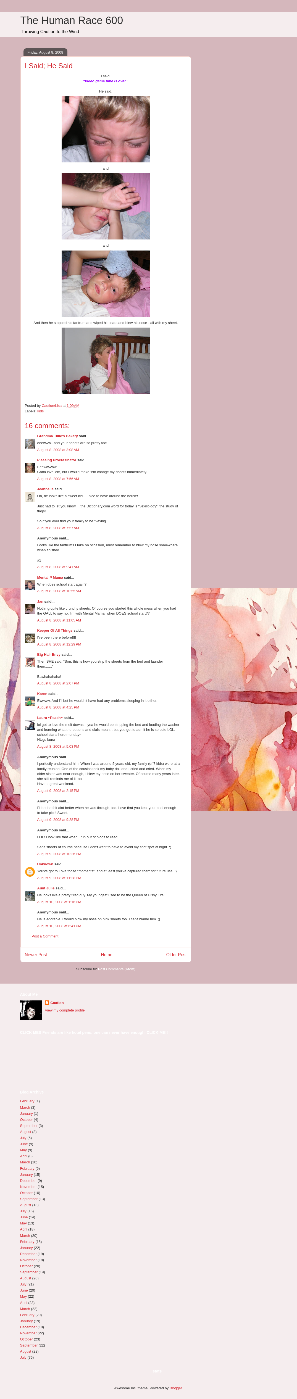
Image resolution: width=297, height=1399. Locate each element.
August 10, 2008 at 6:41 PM (59, 926)
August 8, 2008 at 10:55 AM (59, 591)
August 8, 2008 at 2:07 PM (58, 683)
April (23, 1156)
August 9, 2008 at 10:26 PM (59, 854)
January (26, 1113)
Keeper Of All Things (55, 630)
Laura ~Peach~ (50, 718)
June (24, 1144)
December (28, 1181)
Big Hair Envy (49, 654)
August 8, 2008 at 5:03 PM (58, 746)
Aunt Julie (46, 888)
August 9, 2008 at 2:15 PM (58, 791)
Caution (57, 1003)
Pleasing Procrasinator (57, 460)
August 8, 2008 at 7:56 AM (58, 479)
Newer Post (36, 954)
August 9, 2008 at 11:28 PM (59, 878)
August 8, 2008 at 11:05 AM (59, 620)
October (26, 1120)
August (25, 1132)
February (27, 1101)
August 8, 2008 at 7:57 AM (58, 528)
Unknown (45, 864)
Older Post (176, 954)
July (23, 1138)
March (25, 1107)
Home (106, 954)
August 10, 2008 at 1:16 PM (59, 902)
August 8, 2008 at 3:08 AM (58, 450)
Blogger (176, 1388)
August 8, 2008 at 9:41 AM (58, 567)
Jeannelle (45, 489)
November (28, 1187)
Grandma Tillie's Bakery (57, 436)
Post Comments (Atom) (116, 969)
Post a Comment (45, 936)
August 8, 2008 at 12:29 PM (59, 644)
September (29, 1126)
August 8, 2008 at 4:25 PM (58, 707)
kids (40, 411)
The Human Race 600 (71, 20)
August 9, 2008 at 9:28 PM (58, 820)
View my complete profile (65, 1010)
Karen (42, 694)
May (23, 1150)
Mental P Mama (50, 577)
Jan (40, 601)
